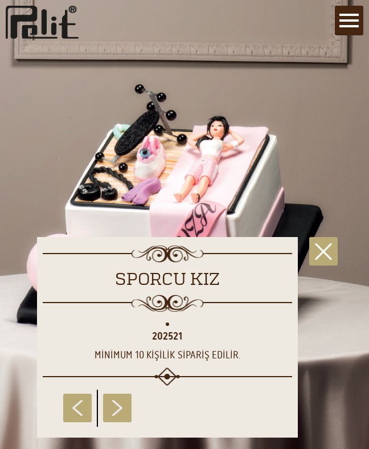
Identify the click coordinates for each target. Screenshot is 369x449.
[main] (184, 224)
